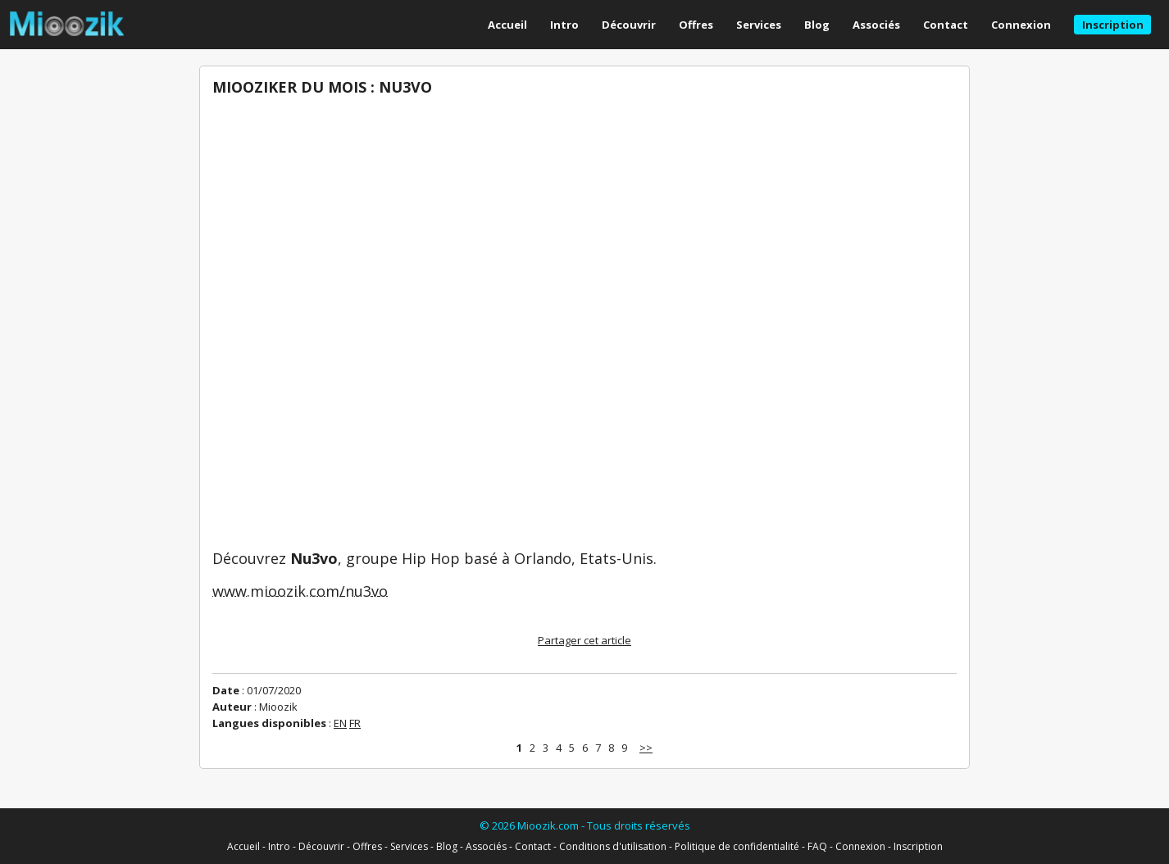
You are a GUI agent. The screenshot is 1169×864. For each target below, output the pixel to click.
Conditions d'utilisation (612, 846)
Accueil (507, 24)
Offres (696, 24)
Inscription (918, 846)
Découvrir (629, 24)
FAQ (817, 846)
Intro (564, 24)
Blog (817, 24)
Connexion (1021, 24)
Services (758, 24)
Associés (876, 24)
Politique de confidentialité (737, 846)
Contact (945, 24)
